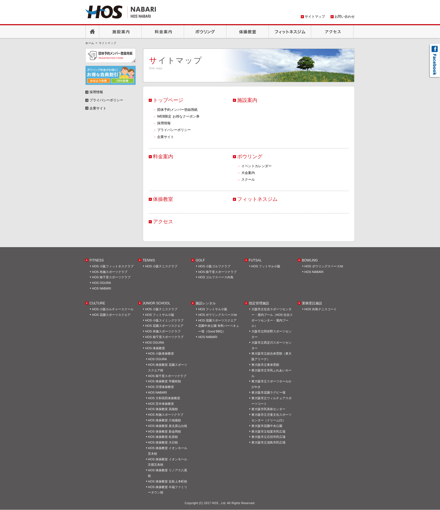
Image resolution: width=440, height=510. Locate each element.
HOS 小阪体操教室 (161, 353)
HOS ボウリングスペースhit (323, 266)
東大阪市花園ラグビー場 (268, 392)
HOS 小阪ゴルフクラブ (214, 266)
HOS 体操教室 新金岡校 (164, 431)
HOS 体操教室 (155, 348)
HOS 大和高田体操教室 (164, 398)
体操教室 (248, 31)
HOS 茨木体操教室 (161, 403)
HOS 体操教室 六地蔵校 (164, 420)
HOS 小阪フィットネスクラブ (113, 266)
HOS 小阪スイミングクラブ (164, 320)
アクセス (332, 31)
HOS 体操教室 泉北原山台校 (167, 426)
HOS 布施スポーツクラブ (109, 272)
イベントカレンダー (256, 166)
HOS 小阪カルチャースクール (113, 309)
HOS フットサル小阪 (266, 266)
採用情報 (164, 123)
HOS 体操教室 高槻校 (163, 409)
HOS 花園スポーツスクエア (111, 314)
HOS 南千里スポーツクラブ (111, 277)
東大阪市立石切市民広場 (268, 436)
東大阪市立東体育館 (265, 364)
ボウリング (205, 31)
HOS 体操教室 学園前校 (164, 381)
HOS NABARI (101, 288)
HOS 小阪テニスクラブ (161, 266)
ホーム (89, 43)
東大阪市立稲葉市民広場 (268, 431)
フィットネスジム (290, 31)
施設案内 (120, 31)
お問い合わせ (344, 17)
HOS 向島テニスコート (320, 309)
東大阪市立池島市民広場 (268, 442)
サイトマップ (315, 17)
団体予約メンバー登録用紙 (177, 110)
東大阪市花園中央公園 (266, 426)
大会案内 (248, 173)
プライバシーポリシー (174, 130)
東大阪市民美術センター (268, 409)
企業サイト (165, 137)
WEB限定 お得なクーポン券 (178, 116)
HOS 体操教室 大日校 (163, 442)
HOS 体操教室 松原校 (163, 436)
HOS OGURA (101, 282)
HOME (92, 31)
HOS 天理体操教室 (161, 387)
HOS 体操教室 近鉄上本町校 (167, 481)
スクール (248, 180)
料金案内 (163, 31)
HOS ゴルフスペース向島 (215, 277)
